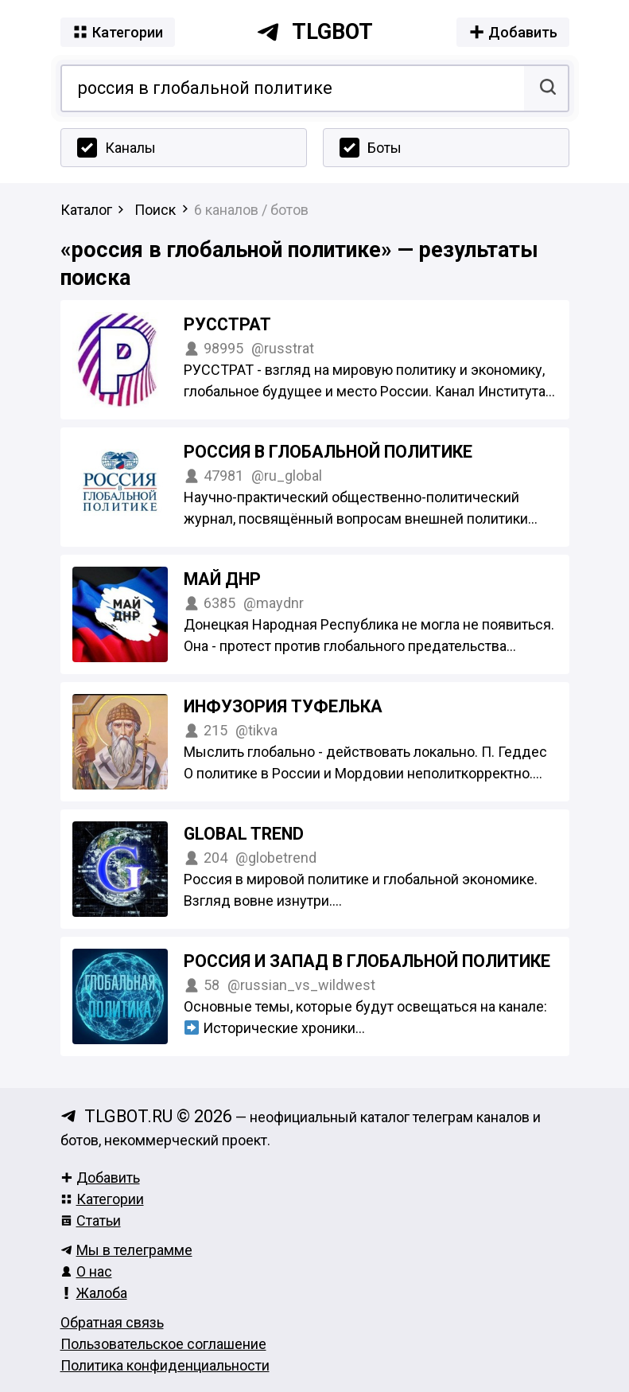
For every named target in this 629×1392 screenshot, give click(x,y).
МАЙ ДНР (222, 579)
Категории (102, 1199)
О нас (86, 1271)
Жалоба (93, 1293)
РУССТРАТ (227, 324)
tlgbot (314, 32)
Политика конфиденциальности (165, 1365)
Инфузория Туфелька (283, 706)
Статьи (90, 1220)
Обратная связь (112, 1322)
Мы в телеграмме (126, 1250)
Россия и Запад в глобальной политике (367, 961)
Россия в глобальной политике (328, 452)
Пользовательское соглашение (163, 1343)
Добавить (100, 1177)
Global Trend (244, 834)
